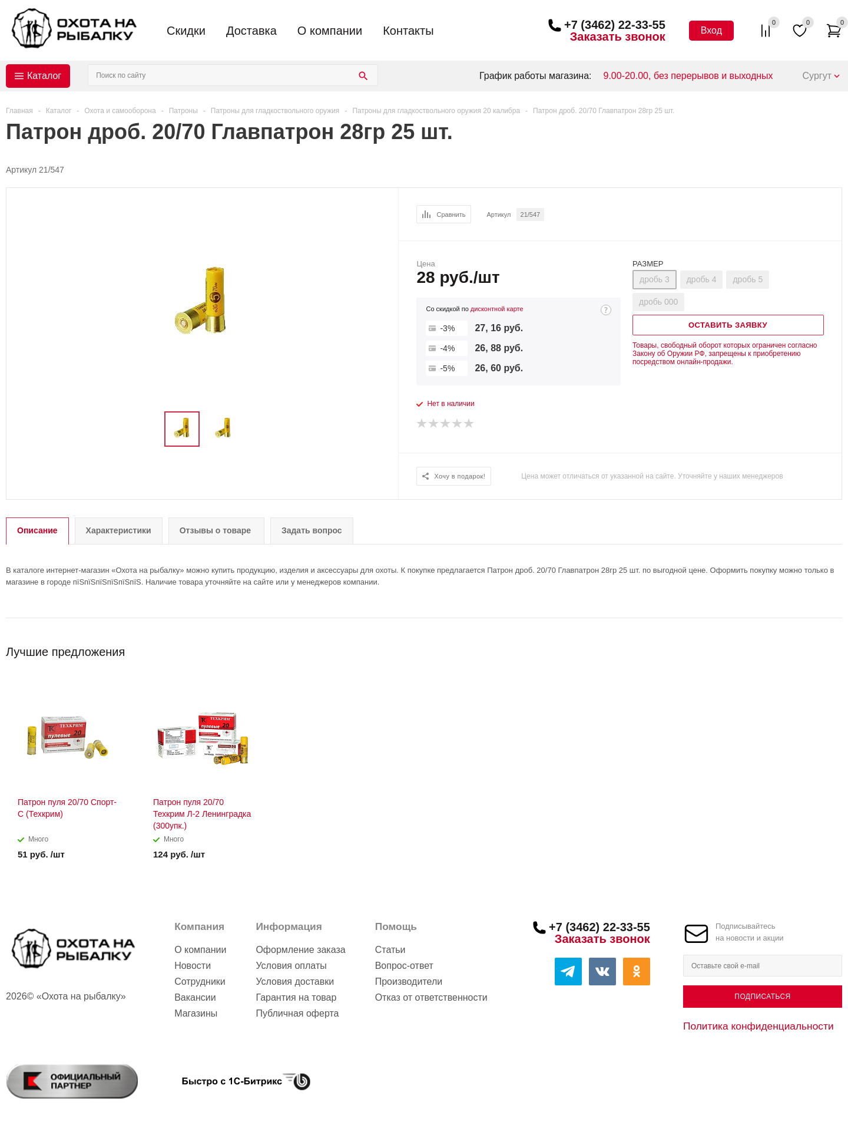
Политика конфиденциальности (758, 1026)
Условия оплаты (291, 966)
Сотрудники (200, 982)
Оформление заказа (300, 950)
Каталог (44, 76)
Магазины (195, 1013)
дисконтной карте (497, 308)
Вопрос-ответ (404, 966)
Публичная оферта (297, 1013)
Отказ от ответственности (431, 997)
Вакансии (195, 997)
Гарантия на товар (296, 997)
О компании (329, 30)
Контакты (408, 30)
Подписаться (762, 996)
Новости (192, 966)
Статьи (390, 950)
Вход (711, 30)
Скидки (186, 30)
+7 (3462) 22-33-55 (614, 24)
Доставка (251, 30)
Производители (409, 982)
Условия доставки (295, 982)
